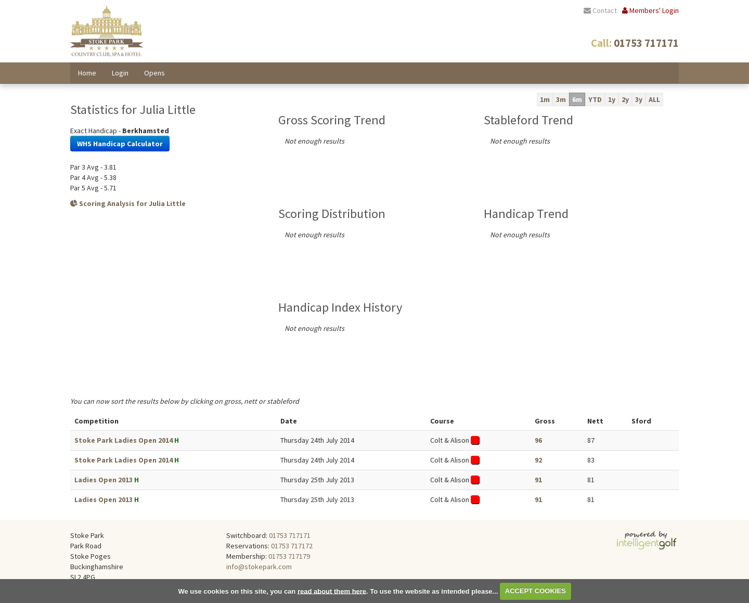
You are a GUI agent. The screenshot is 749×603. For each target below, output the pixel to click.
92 (538, 460)
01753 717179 (289, 556)
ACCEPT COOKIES (535, 591)
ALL (654, 99)
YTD (595, 99)
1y (611, 99)
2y (625, 99)
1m (545, 99)
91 (538, 479)
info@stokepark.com (259, 566)
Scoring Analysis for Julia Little (128, 203)
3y (638, 99)
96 (538, 440)
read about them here (332, 591)
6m (577, 99)
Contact (600, 10)
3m (561, 99)
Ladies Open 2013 (103, 479)
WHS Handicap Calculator (120, 143)
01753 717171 (290, 535)
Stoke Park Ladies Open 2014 (123, 440)
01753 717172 (292, 545)
